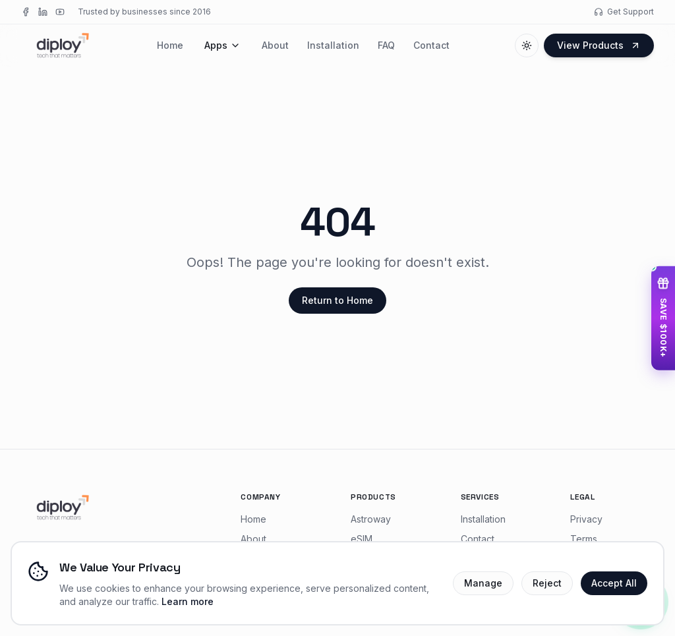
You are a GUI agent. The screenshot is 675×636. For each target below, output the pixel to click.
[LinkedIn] (42, 11)
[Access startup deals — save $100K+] (663, 318)
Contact (431, 45)
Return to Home (337, 300)
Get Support (624, 11)
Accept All (614, 583)
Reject (547, 583)
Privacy (586, 519)
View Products (599, 45)
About (275, 45)
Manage (483, 583)
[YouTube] (60, 11)
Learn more (187, 601)
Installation (333, 45)
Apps (222, 45)
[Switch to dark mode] (527, 45)
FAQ (386, 45)
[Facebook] (25, 11)
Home (170, 45)
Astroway (371, 519)
